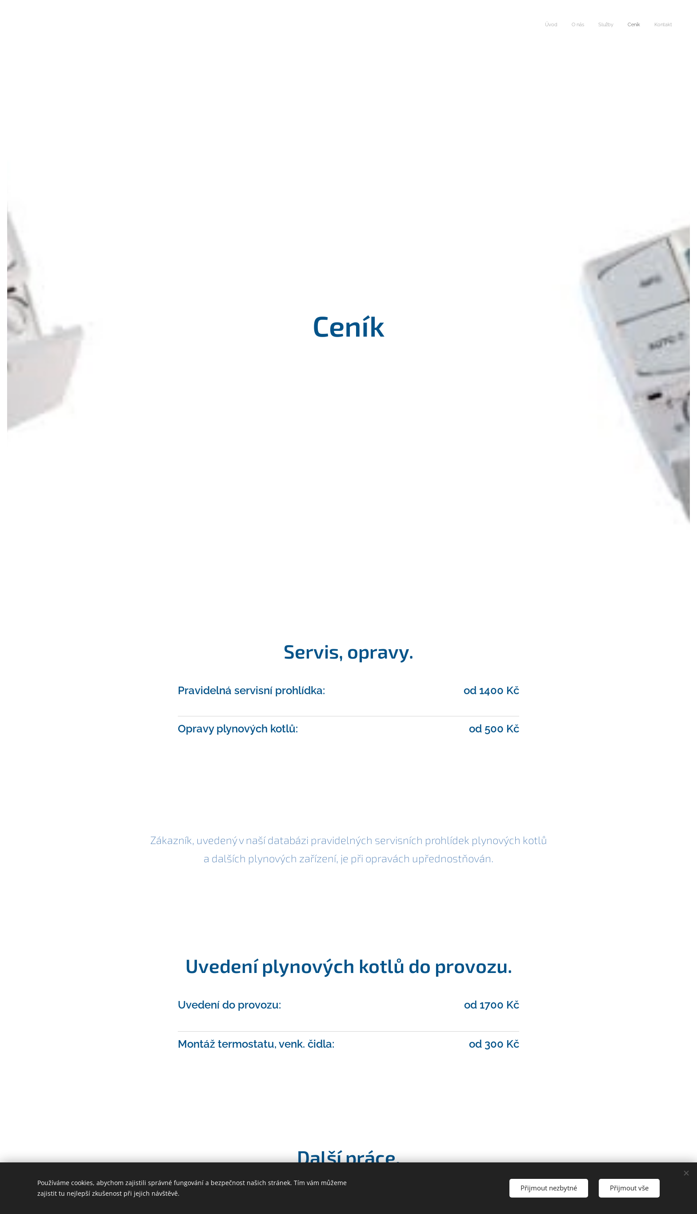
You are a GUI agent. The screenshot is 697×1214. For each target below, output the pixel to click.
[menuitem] (617, 25)
